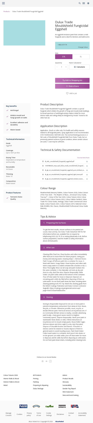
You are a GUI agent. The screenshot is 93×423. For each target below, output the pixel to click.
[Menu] (3, 3)
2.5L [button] (63, 56)
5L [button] (81, 56)
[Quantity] (61, 67)
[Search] (79, 3)
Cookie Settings (49, 414)
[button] (88, 3)
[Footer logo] (14, 406)
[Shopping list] (84, 3)
